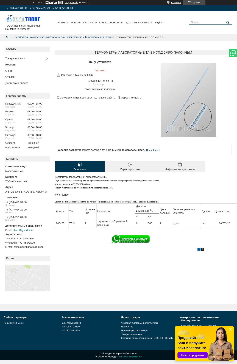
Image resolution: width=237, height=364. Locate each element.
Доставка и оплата (139, 22)
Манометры (127, 326)
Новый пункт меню (14, 323)
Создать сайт (71, 2)
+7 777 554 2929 (71, 330)
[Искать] (228, 22)
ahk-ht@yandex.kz (23, 230)
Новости (10, 64)
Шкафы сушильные (131, 334)
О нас (103, 22)
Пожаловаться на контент (129, 356)
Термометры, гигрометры (134, 330)
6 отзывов (176, 2)
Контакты (116, 22)
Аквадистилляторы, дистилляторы (139, 323)
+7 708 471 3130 (71, 326)
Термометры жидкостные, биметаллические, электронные (48, 37)
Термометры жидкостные (99, 37)
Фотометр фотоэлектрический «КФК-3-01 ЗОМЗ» (147, 338)
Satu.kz (133, 353)
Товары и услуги (82, 22)
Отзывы (10, 76)
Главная (62, 22)
